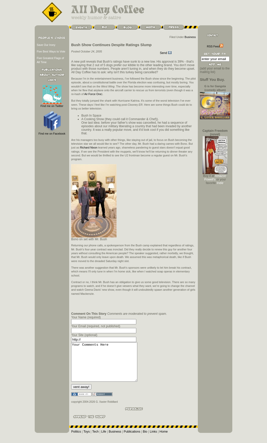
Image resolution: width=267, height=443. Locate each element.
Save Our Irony (46, 44)
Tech (95, 439)
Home (164, 439)
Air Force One (93, 94)
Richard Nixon (89, 147)
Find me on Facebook (52, 132)
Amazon (220, 176)
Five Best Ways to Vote (51, 51)
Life (103, 439)
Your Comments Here (108, 365)
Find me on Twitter (52, 104)
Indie (220, 183)
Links (153, 439)
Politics (76, 439)
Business (190, 37)
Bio (145, 439)
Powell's (209, 179)
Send (166, 53)
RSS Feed (215, 46)
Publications (132, 439)
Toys (86, 439)
